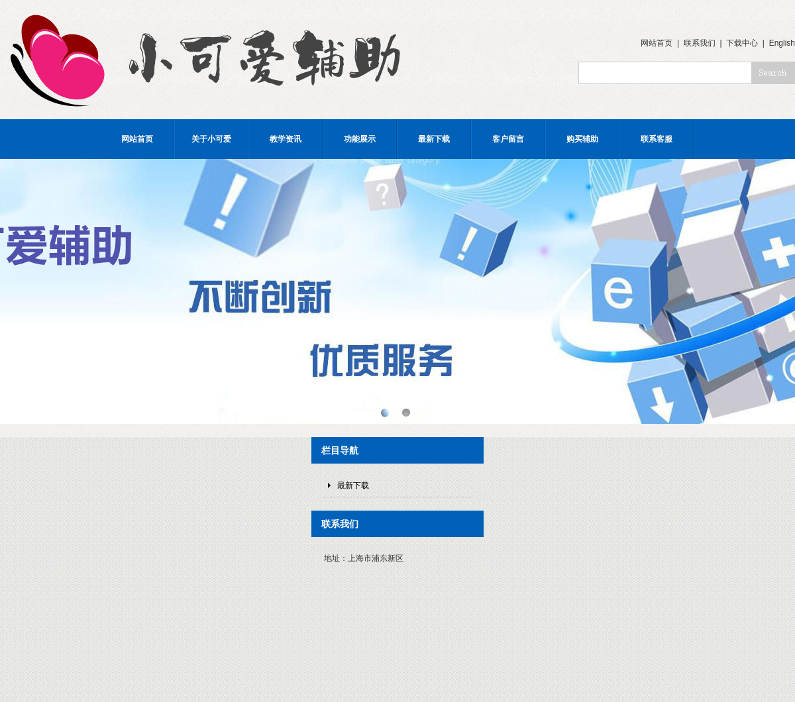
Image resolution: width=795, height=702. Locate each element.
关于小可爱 (211, 139)
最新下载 (434, 139)
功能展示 (360, 139)
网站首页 (656, 43)
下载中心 (742, 43)
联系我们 (700, 43)
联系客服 (656, 139)
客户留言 (508, 139)
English (782, 43)
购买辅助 (582, 139)
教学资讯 (285, 139)
